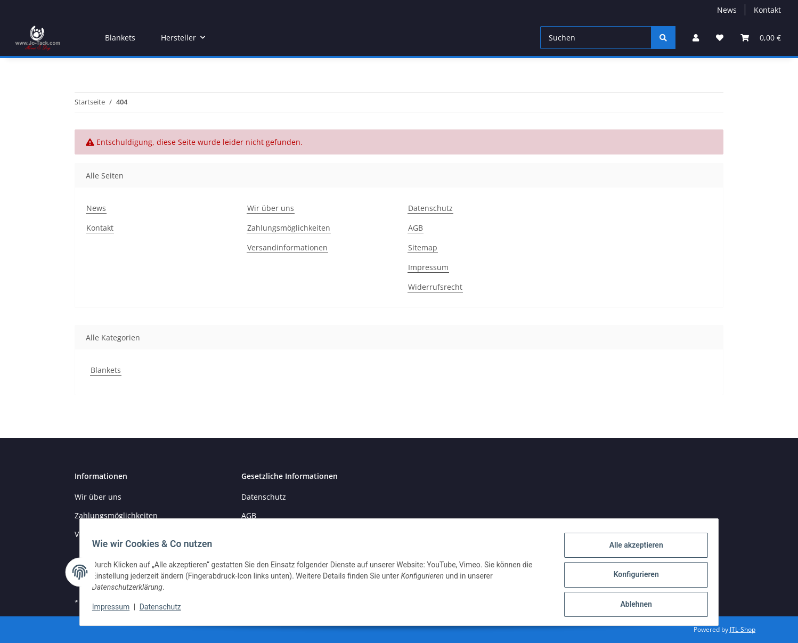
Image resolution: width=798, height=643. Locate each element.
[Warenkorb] (760, 37)
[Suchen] (596, 37)
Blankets (106, 370)
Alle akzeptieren (631, 550)
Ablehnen (631, 605)
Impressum (428, 267)
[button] (695, 37)
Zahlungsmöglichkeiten (288, 228)
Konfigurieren (631, 577)
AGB (415, 228)
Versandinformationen (287, 247)
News (727, 10)
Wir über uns (270, 208)
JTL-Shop (742, 629)
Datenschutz (430, 208)
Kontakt (767, 10)
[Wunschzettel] (719, 37)
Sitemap (422, 247)
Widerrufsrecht (435, 287)
